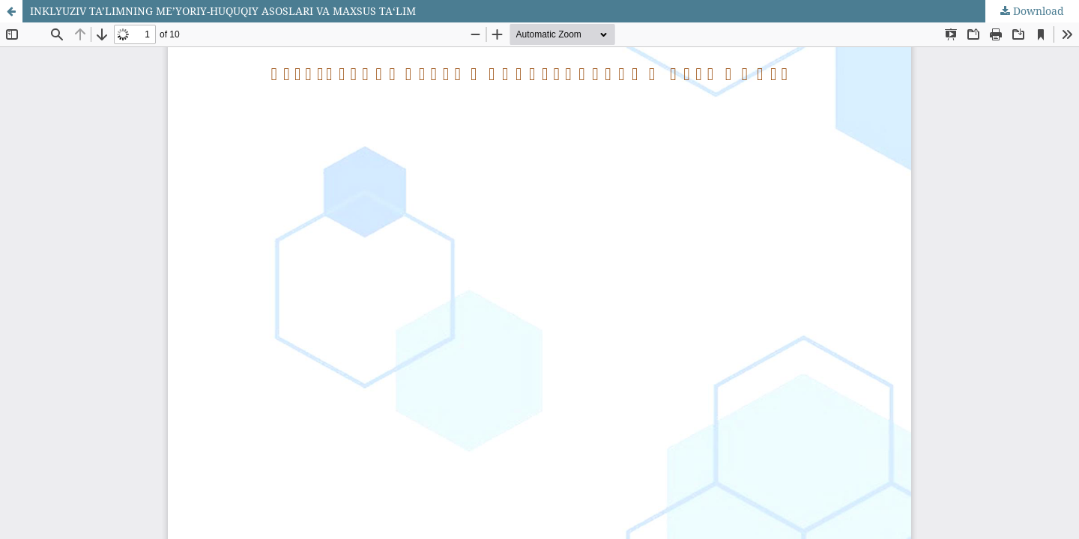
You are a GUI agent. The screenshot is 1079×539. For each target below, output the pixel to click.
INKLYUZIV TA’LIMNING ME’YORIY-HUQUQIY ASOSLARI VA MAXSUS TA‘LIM (223, 11)
